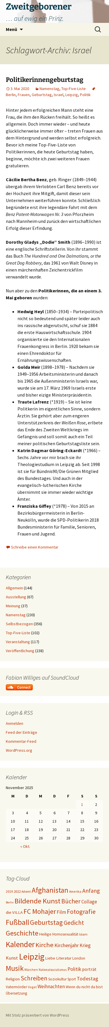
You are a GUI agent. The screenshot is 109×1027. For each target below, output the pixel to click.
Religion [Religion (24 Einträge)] (13, 979)
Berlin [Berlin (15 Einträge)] (10, 902)
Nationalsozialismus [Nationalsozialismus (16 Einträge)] (53, 970)
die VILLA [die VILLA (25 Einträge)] (14, 912)
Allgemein (14, 587)
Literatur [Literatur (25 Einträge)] (64, 958)
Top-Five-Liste (73, 88)
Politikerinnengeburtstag (44, 80)
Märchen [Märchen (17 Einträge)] (31, 969)
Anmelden (14, 723)
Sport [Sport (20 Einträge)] (71, 979)
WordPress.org (19, 750)
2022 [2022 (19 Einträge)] (17, 891)
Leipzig (71, 94)
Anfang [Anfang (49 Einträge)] (91, 890)
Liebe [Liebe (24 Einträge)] (50, 958)
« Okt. (25, 846)
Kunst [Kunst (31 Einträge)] (12, 958)
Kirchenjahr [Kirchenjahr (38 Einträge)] (66, 945)
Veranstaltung (18, 641)
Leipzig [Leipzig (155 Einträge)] (31, 956)
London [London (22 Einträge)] (78, 958)
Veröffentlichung (20, 650)
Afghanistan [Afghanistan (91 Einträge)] (50, 890)
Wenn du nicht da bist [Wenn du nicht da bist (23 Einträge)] (84, 986)
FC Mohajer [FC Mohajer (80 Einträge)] (40, 911)
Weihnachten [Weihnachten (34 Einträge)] (51, 986)
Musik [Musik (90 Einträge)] (15, 968)
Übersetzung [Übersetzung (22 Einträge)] (16, 993)
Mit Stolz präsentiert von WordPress (37, 1015)
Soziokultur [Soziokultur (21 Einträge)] (57, 979)
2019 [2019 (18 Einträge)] (9, 891)
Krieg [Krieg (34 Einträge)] (85, 945)
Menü (11, 29)
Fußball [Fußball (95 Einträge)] (17, 922)
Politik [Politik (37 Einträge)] (74, 969)
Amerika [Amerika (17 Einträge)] (75, 891)
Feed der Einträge (21, 732)
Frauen (24, 94)
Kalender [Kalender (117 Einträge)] (20, 944)
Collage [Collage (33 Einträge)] (89, 901)
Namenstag (49, 88)
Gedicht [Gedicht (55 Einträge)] (74, 923)
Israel (58, 94)
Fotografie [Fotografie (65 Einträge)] (81, 911)
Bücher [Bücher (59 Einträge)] (71, 901)
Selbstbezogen (19, 623)
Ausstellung (16, 596)
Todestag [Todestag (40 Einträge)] (87, 978)
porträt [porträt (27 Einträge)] (89, 969)
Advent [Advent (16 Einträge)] (26, 892)
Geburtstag (42, 94)
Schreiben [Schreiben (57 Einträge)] (34, 978)
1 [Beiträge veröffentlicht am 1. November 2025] (82, 804)
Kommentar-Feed (21, 741)
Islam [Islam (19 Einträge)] (83, 934)
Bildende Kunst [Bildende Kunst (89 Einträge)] (37, 900)
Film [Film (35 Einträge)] (61, 912)
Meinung (13, 605)
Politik (85, 94)
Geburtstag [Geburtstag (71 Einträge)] (46, 922)
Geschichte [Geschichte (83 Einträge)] (22, 933)
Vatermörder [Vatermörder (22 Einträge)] (16, 986)
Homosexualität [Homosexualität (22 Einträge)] (65, 934)
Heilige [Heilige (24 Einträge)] (45, 934)
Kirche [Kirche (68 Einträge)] (44, 945)
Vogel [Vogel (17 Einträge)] (32, 987)
